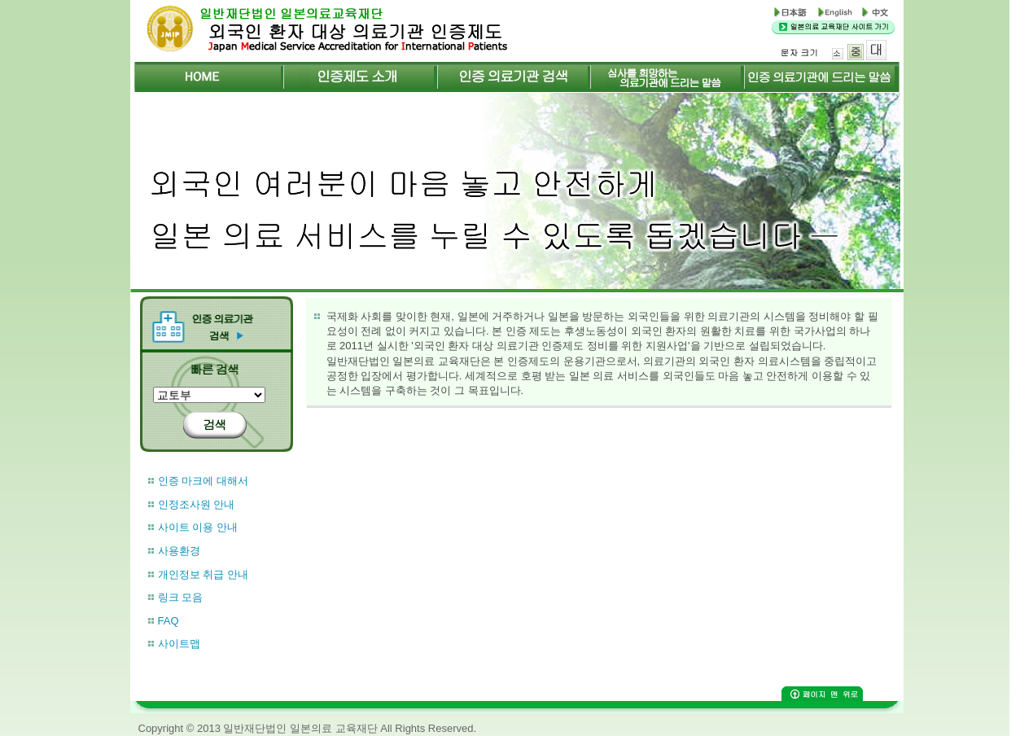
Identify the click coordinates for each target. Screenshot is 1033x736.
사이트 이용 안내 (198, 527)
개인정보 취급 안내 (203, 574)
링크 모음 (181, 597)
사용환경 (179, 551)
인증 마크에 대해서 (203, 481)
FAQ (168, 621)
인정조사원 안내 (196, 504)
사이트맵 (179, 643)
